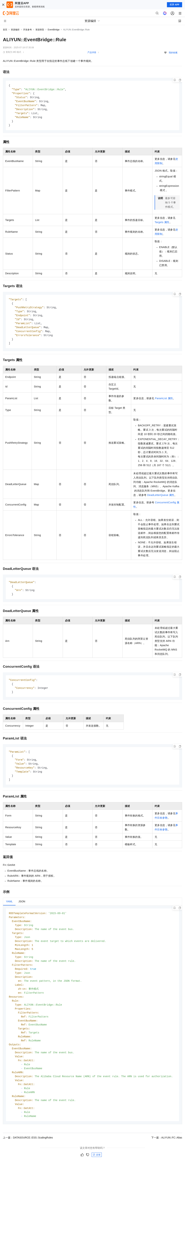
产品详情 (91, 52)
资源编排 (15, 29)
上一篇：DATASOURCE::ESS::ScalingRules (28, 1154)
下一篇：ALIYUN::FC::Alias (166, 1154)
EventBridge (53, 29)
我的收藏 (173, 52)
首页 (5, 29)
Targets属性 (162, 224)
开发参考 (27, 29)
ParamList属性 (164, 402)
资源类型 (39, 29)
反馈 (96, 1171)
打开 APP (174, 4)
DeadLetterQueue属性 (160, 499)
